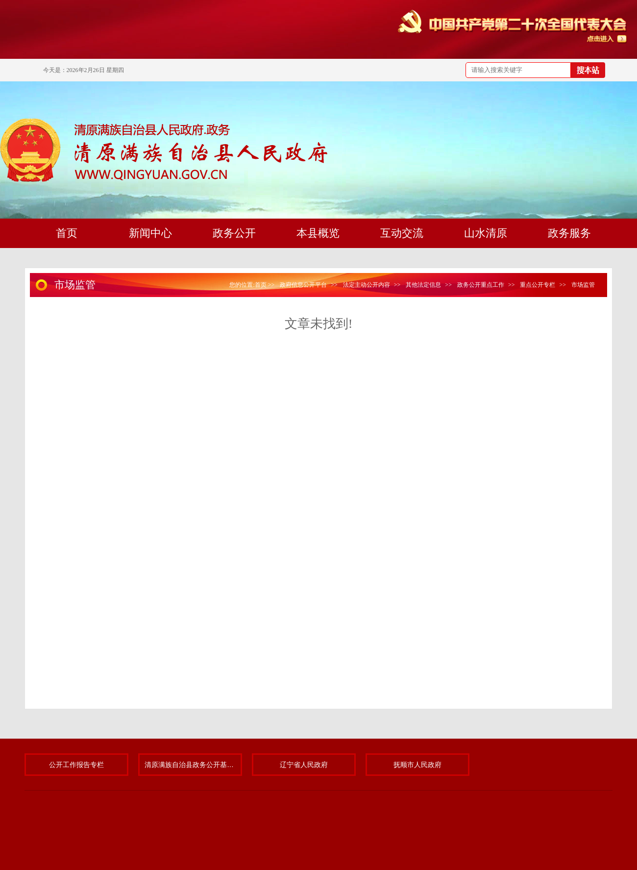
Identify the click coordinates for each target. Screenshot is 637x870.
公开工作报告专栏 (76, 765)
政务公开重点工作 (480, 284)
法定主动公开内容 (366, 284)
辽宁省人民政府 (304, 765)
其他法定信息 (423, 284)
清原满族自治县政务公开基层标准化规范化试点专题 (190, 765)
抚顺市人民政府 (417, 765)
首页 (261, 284)
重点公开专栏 (537, 284)
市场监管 (583, 284)
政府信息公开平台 (303, 284)
